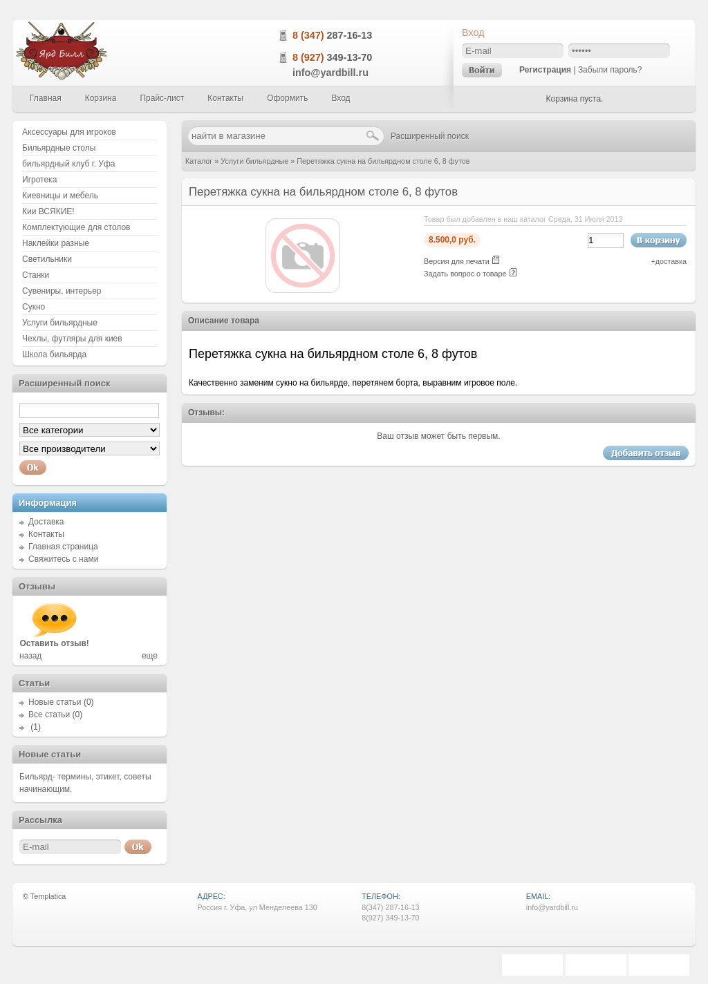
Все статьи (49, 714)
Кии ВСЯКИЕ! (48, 211)
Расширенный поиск (430, 136)
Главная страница (63, 546)
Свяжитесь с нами (63, 559)
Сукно (33, 307)
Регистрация (545, 70)
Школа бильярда (54, 354)
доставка (671, 261)
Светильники (47, 259)
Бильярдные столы (58, 148)
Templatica (48, 896)
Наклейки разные (55, 243)
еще (150, 656)
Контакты (46, 534)
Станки (35, 275)
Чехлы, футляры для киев (72, 338)
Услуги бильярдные (254, 161)
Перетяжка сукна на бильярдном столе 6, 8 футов (383, 161)
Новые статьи (55, 702)
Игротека (39, 179)
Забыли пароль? (610, 70)
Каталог (198, 161)
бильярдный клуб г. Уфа (68, 164)
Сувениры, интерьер (62, 291)
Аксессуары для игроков (69, 132)
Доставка (46, 522)
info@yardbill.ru (330, 72)
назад (30, 656)
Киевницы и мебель (60, 195)
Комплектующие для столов (76, 227)
